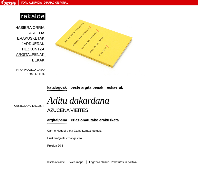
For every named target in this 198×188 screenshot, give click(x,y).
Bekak (38, 60)
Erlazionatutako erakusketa (95, 120)
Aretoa (36, 33)
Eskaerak (115, 87)
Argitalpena (57, 120)
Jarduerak (33, 44)
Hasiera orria (29, 27)
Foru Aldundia (31, 2)
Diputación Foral (56, 2)
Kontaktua (36, 74)
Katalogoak (57, 87)
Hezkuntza (33, 49)
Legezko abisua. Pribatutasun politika (113, 162)
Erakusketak (30, 38)
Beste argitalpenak (86, 87)
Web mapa (76, 162)
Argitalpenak (30, 54)
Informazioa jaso (30, 69)
